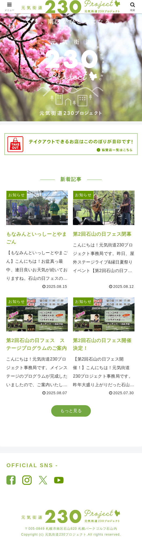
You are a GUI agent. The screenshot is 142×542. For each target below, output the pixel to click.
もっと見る (71, 410)
